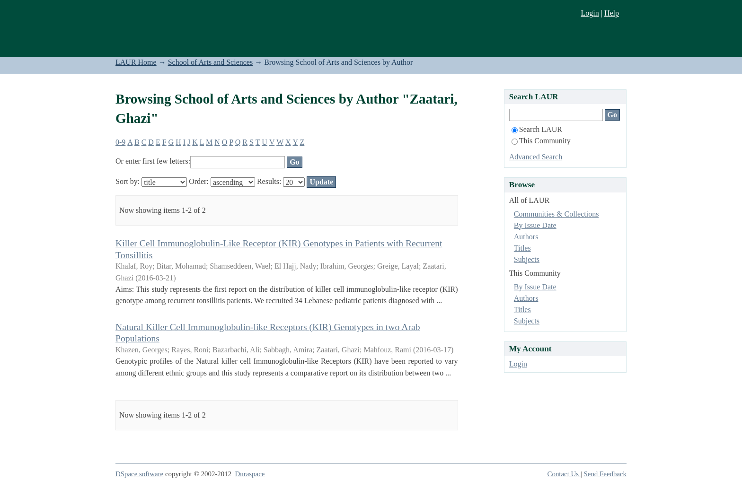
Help (611, 13)
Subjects (526, 259)
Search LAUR (537, 129)
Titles (522, 248)
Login (590, 13)
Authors (526, 237)
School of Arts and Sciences (210, 62)
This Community (541, 141)
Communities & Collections (556, 214)
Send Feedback (605, 474)
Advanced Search (535, 157)
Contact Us (564, 474)
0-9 (120, 142)
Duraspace (250, 474)
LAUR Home (136, 62)
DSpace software (139, 474)
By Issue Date (535, 225)
